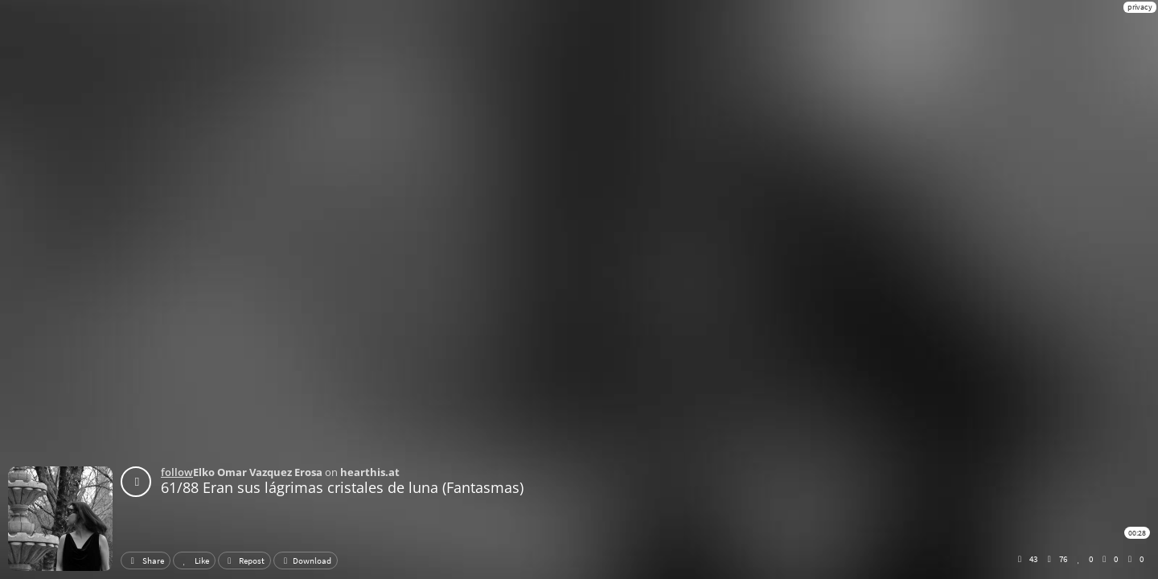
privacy (1139, 7)
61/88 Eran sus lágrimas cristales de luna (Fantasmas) (342, 487)
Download (305, 560)
